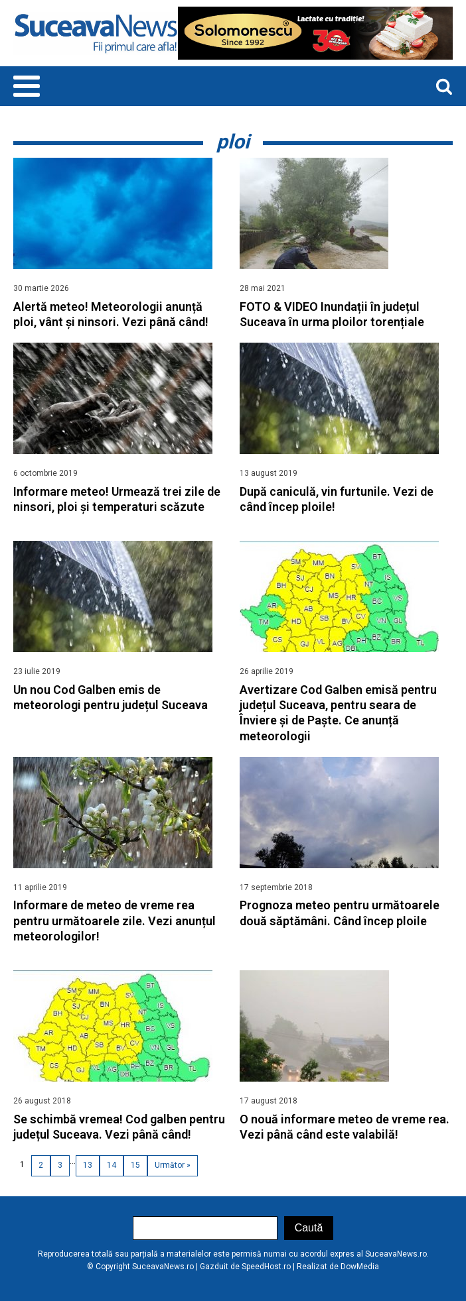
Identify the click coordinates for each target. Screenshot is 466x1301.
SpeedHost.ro (266, 1266)
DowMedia (360, 1266)
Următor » (173, 1165)
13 (87, 1165)
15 (135, 1165)
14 (111, 1165)
